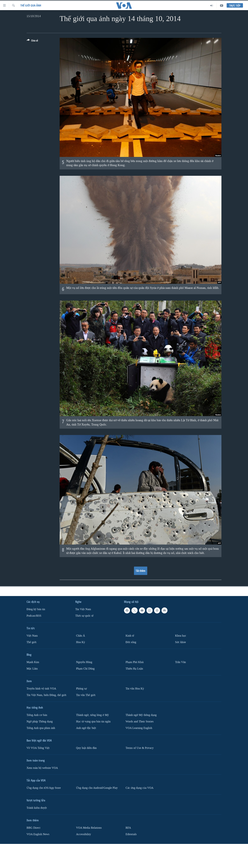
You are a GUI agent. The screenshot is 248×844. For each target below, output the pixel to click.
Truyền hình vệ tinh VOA (41, 688)
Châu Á (80, 636)
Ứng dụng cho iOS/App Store (44, 788)
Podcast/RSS (34, 616)
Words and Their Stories (140, 721)
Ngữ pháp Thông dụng (40, 721)
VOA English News (38, 834)
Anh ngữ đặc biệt (86, 728)
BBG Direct (33, 828)
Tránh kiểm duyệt (37, 808)
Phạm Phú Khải (135, 662)
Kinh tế (130, 636)
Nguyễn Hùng (84, 662)
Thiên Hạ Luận (134, 668)
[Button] (32, 41)
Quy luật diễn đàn (86, 748)
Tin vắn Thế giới (85, 695)
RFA (128, 828)
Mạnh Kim (33, 662)
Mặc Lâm (32, 668)
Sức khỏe (180, 642)
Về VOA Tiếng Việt (38, 748)
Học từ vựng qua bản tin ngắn (93, 721)
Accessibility (83, 834)
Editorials (131, 834)
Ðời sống (131, 642)
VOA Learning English (139, 728)
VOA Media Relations (89, 828)
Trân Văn (180, 662)
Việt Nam (32, 636)
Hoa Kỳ (80, 642)
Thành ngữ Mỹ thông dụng (141, 715)
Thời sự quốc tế (84, 616)
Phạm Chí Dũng (85, 668)
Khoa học (180, 636)
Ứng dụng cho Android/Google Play (97, 788)
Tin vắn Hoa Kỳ (135, 688)
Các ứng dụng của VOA (139, 788)
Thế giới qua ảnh (30, 5)
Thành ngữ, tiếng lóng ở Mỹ (92, 715)
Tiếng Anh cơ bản (37, 715)
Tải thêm (140, 571)
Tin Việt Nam (83, 609)
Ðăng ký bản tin (36, 609)
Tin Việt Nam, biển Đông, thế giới (46, 695)
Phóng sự (81, 688)
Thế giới (31, 642)
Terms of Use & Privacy (140, 748)
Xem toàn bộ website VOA (42, 768)
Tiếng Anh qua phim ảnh (41, 728)
